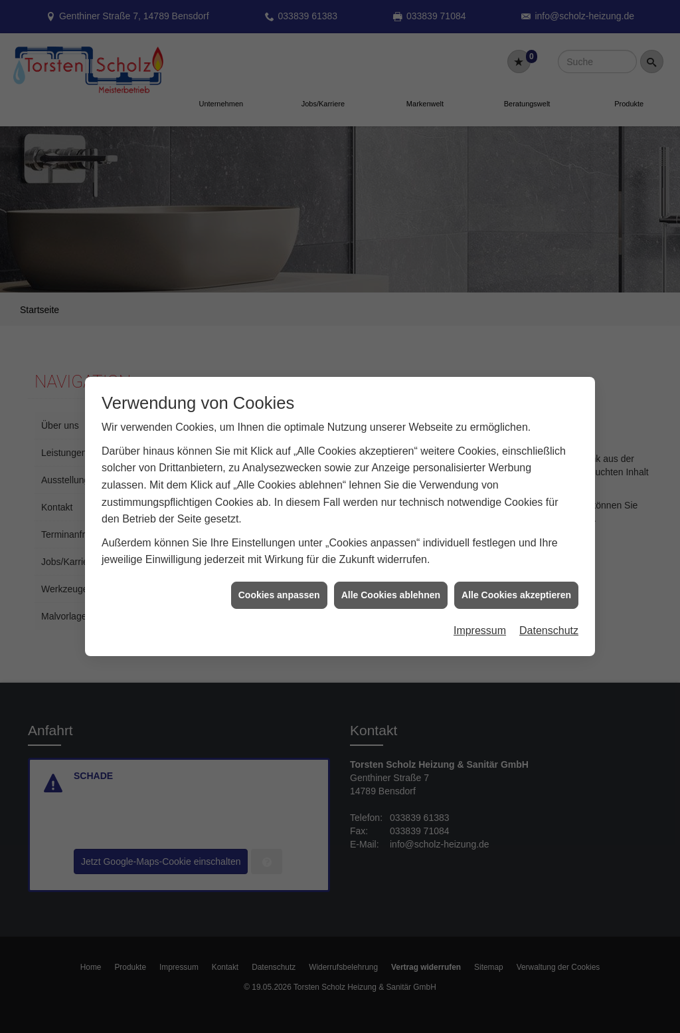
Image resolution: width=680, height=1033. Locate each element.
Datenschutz (548, 610)
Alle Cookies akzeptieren (516, 574)
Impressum (480, 610)
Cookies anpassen (279, 574)
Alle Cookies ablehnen (390, 574)
